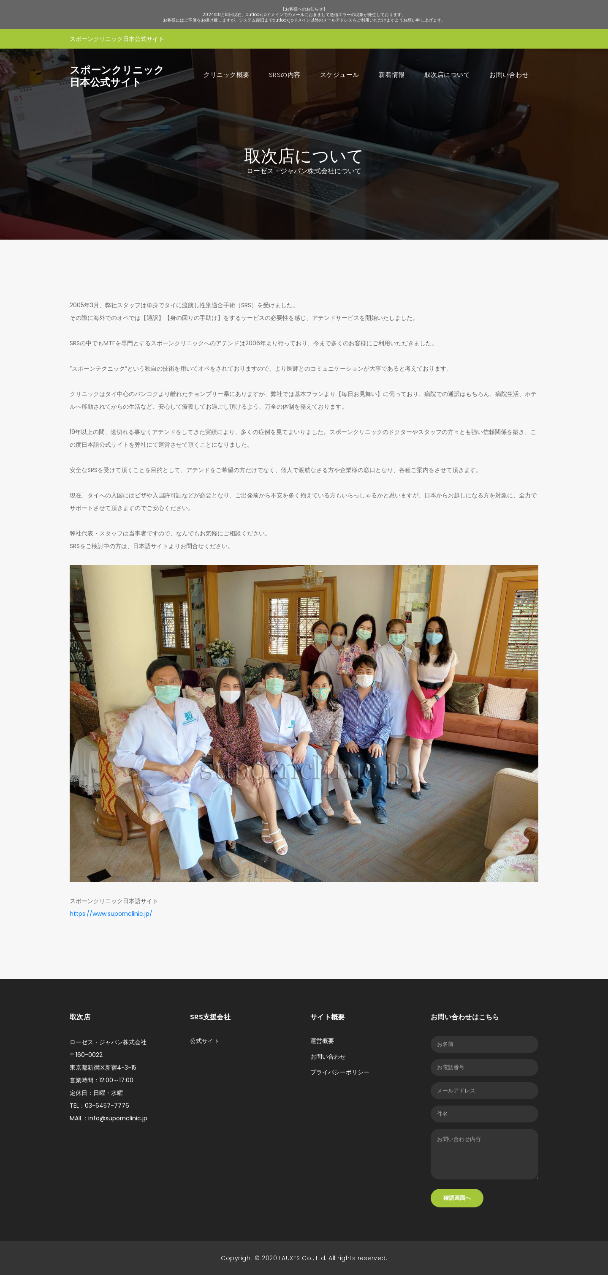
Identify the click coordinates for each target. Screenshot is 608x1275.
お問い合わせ (509, 74)
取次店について (447, 74)
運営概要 (322, 1041)
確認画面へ (457, 1198)
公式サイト (205, 1041)
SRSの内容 (285, 74)
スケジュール (339, 74)
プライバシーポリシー (339, 1072)
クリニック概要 (227, 74)
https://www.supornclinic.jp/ (111, 913)
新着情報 (392, 74)
